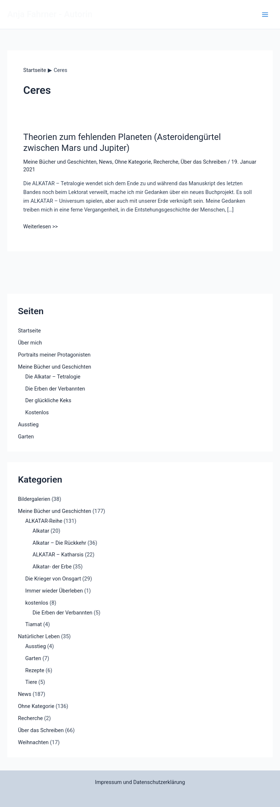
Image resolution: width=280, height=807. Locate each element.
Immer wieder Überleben (54, 590)
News (105, 162)
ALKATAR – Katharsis (57, 554)
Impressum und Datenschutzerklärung (140, 782)
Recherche (165, 162)
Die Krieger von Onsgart (53, 578)
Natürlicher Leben (39, 636)
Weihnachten (33, 742)
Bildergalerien (34, 499)
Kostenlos (37, 412)
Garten (26, 436)
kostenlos (36, 602)
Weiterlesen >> (40, 226)
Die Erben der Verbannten (55, 388)
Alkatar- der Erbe (51, 566)
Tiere (31, 682)
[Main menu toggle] (265, 14)
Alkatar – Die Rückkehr (59, 543)
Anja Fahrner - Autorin (50, 14)
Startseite (29, 330)
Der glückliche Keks (48, 400)
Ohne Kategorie (132, 162)
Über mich (30, 342)
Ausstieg (28, 424)
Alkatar (40, 531)
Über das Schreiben (203, 162)
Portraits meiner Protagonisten (54, 354)
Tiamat (33, 624)
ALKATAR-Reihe (43, 521)
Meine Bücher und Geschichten (60, 162)
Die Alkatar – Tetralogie (52, 376)
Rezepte (34, 670)
